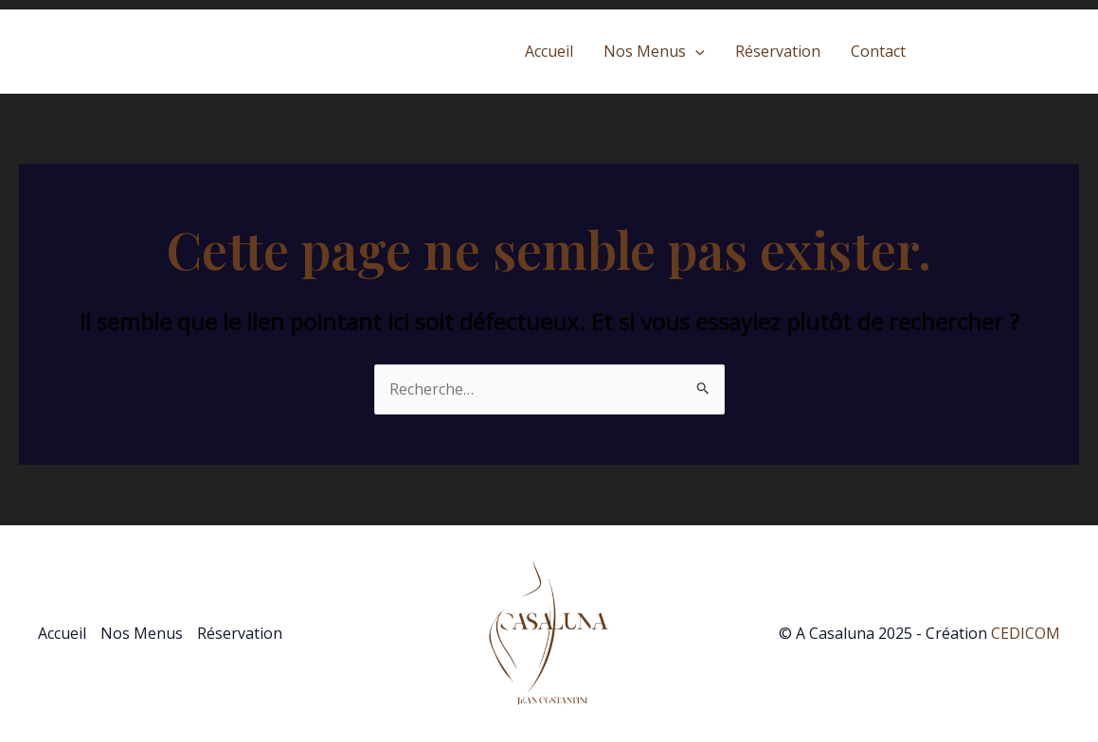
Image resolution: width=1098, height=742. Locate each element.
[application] (695, 51)
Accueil (549, 51)
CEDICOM (1025, 633)
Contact (878, 51)
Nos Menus (654, 51)
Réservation (777, 51)
